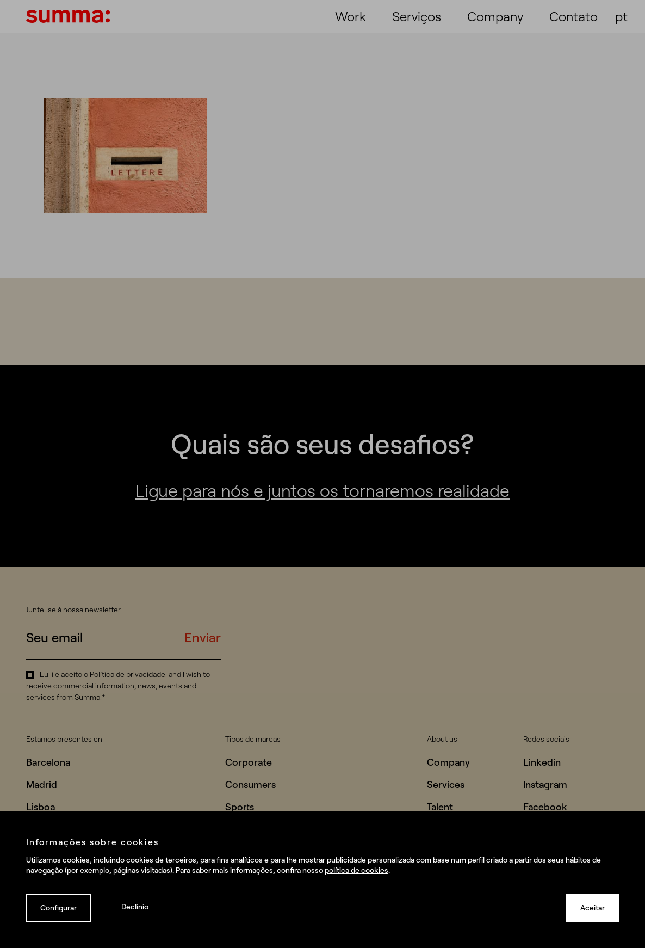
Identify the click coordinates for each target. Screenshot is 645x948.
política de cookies (356, 870)
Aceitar (592, 908)
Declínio (134, 906)
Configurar (58, 908)
